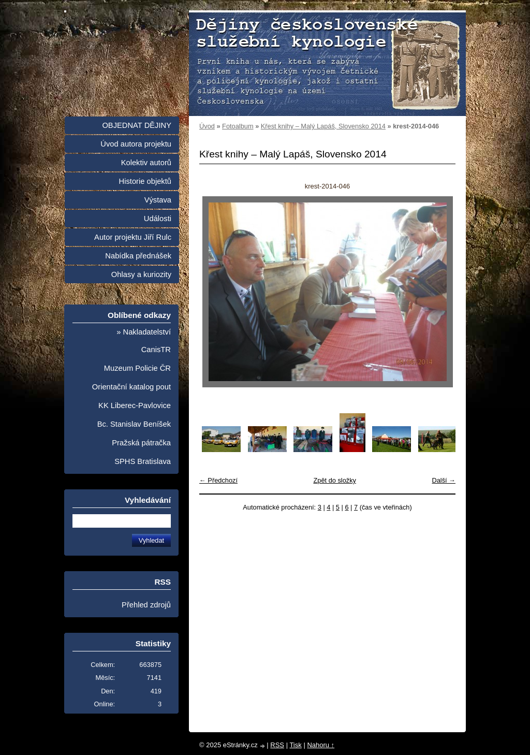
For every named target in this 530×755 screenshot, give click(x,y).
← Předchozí (218, 480)
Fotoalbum (237, 126)
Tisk (295, 745)
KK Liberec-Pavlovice (134, 405)
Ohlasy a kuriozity (141, 274)
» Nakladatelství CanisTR (143, 341)
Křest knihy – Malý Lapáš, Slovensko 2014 (323, 126)
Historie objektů (145, 181)
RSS (277, 745)
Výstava (157, 200)
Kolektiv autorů (146, 162)
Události (157, 218)
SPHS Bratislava (142, 461)
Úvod (207, 126)
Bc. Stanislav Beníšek (134, 424)
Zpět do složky (334, 480)
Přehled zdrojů (146, 605)
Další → (443, 480)
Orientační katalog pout (131, 387)
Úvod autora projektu (135, 144)
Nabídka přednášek (138, 256)
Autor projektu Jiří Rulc (132, 237)
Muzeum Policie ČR (137, 368)
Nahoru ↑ (320, 745)
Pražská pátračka (141, 443)
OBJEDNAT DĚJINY (136, 125)
